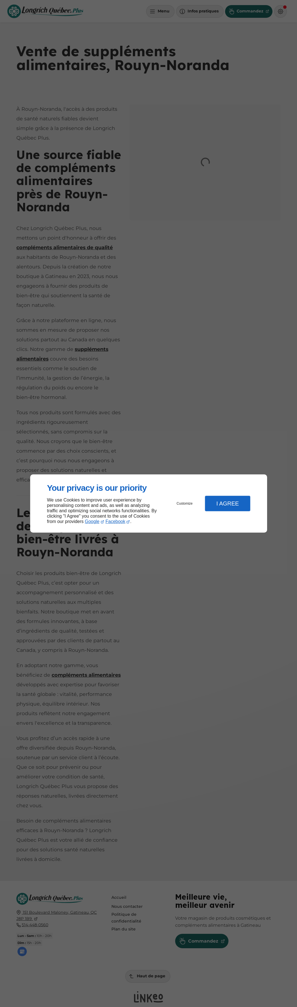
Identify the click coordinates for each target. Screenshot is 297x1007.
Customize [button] (185, 503)
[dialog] (148, 503)
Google (92, 521)
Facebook (115, 521)
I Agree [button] (227, 503)
